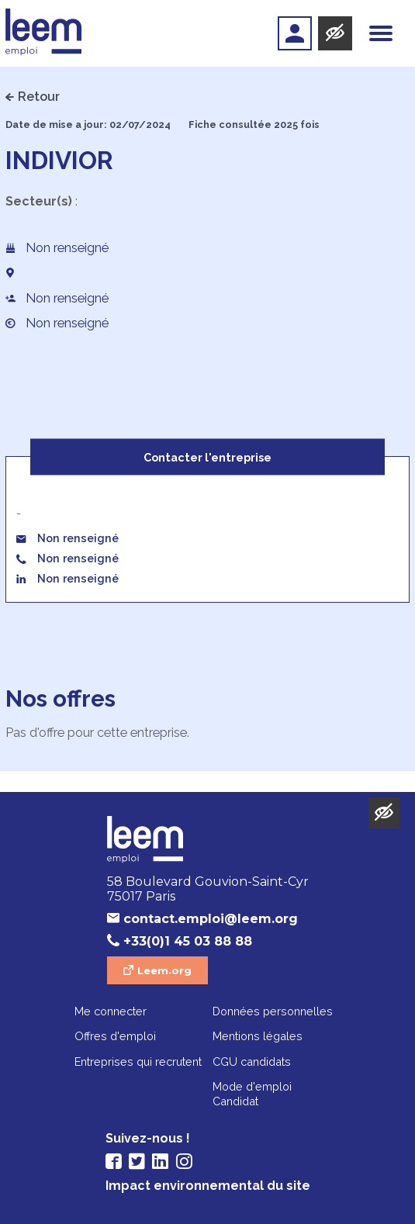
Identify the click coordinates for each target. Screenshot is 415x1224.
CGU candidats (252, 1061)
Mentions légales (258, 1035)
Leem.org (164, 970)
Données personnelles (273, 1011)
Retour (39, 96)
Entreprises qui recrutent (138, 1061)
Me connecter (110, 1011)
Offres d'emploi (115, 1035)
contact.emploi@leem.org (210, 918)
